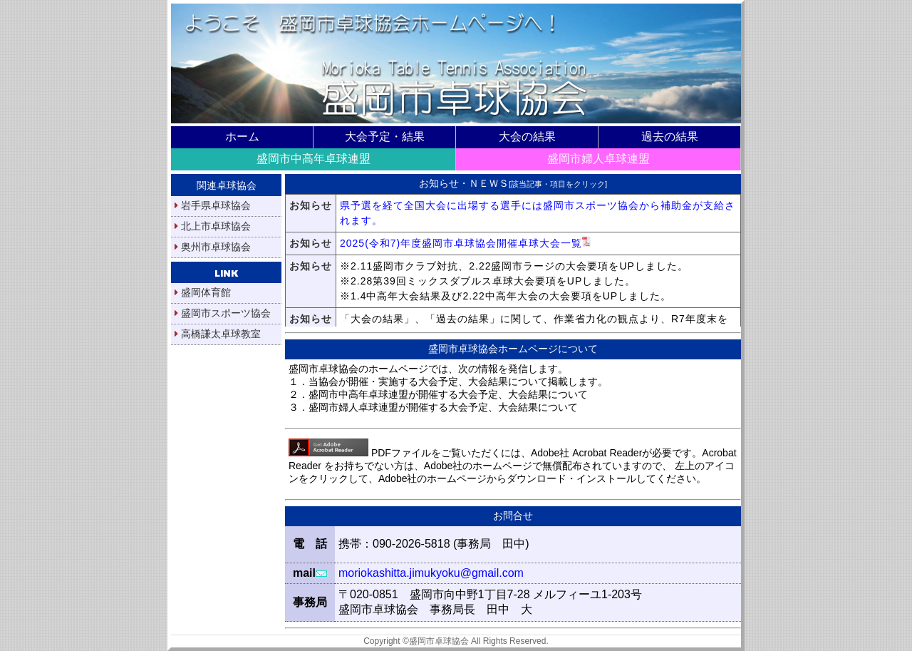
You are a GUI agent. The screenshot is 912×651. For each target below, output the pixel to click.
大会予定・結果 (385, 136)
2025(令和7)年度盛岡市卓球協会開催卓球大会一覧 (465, 243)
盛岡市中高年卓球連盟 (313, 159)
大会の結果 (527, 136)
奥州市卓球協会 (213, 246)
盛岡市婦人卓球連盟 (598, 159)
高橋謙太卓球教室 (218, 333)
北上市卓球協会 (213, 226)
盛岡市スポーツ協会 (223, 313)
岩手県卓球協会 (213, 205)
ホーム (242, 136)
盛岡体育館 (203, 292)
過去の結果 (669, 136)
